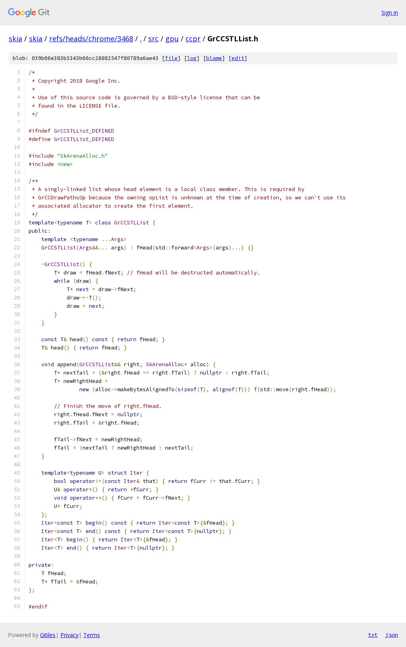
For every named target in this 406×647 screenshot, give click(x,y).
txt (372, 634)
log (192, 58)
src (153, 38)
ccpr (193, 38)
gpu (172, 38)
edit (238, 58)
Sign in (389, 12)
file (171, 58)
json (391, 634)
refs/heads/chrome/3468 (91, 38)
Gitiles (48, 635)
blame (214, 58)
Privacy (69, 635)
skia (15, 38)
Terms (91, 635)
